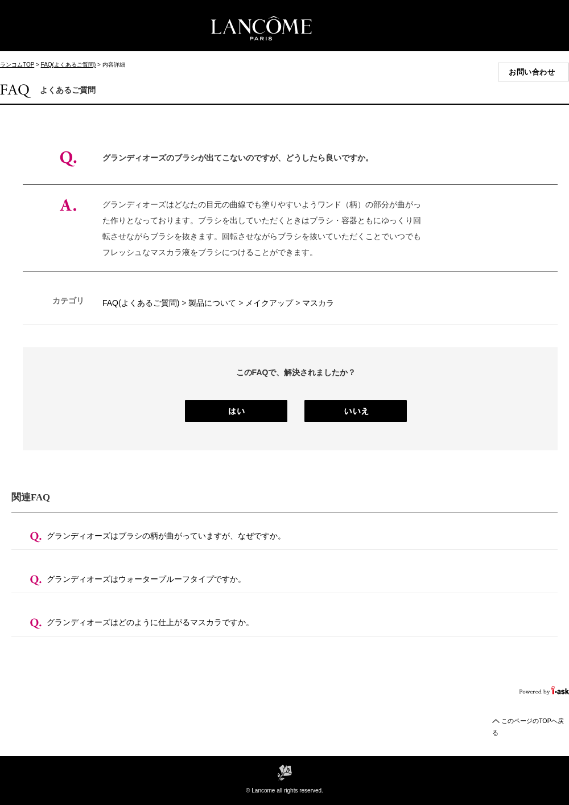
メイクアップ (269, 302)
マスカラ (318, 302)
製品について (212, 302)
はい (236, 411)
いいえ (355, 411)
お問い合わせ (532, 72)
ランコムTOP (17, 64)
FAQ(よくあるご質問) (68, 64)
